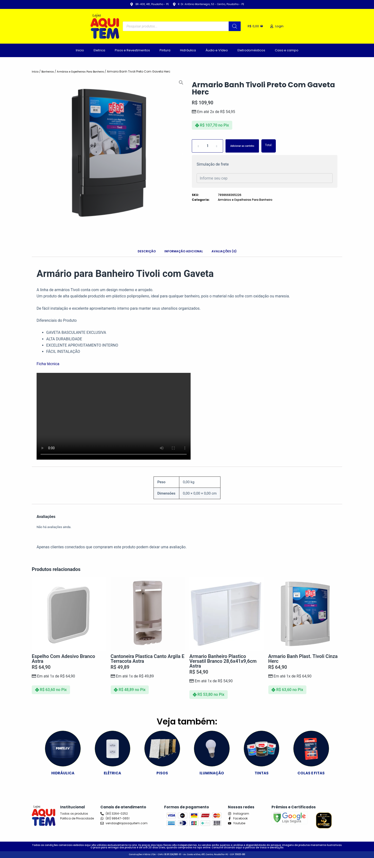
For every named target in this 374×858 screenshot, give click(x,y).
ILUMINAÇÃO (212, 772)
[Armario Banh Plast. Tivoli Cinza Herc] (305, 614)
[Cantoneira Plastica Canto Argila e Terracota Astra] (148, 614)
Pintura (165, 50)
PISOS (162, 772)
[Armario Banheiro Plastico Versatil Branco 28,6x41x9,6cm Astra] (226, 614)
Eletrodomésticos (251, 50)
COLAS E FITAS (311, 772)
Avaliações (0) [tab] (224, 251)
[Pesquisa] (233, 26)
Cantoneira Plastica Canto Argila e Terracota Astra (147, 659)
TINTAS (261, 772)
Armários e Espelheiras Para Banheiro (88, 71)
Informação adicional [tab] (183, 251)
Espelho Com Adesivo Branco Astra (63, 659)
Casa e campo (286, 50)
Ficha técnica (48, 364)
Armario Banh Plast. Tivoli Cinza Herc (303, 659)
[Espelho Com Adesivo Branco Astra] (69, 614)
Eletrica (99, 50)
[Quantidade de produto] (207, 146)
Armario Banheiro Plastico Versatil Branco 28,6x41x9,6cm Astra (223, 661)
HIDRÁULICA (63, 772)
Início (36, 71)
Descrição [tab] (147, 251)
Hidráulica (188, 50)
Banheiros (50, 71)
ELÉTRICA (112, 772)
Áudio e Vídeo (217, 50)
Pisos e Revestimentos (132, 50)
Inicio (80, 50)
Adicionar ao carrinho (247, 146)
